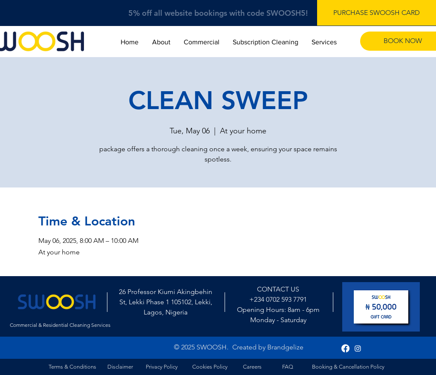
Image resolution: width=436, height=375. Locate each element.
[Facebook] (345, 348)
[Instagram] (358, 348)
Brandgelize (285, 347)
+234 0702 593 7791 (278, 299)
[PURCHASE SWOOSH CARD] (376, 13)
